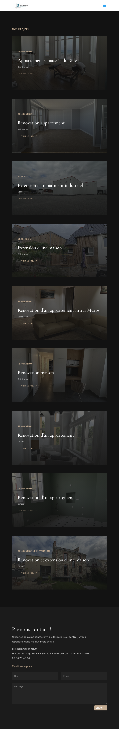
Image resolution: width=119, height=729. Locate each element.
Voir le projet (29, 74)
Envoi (99, 708)
